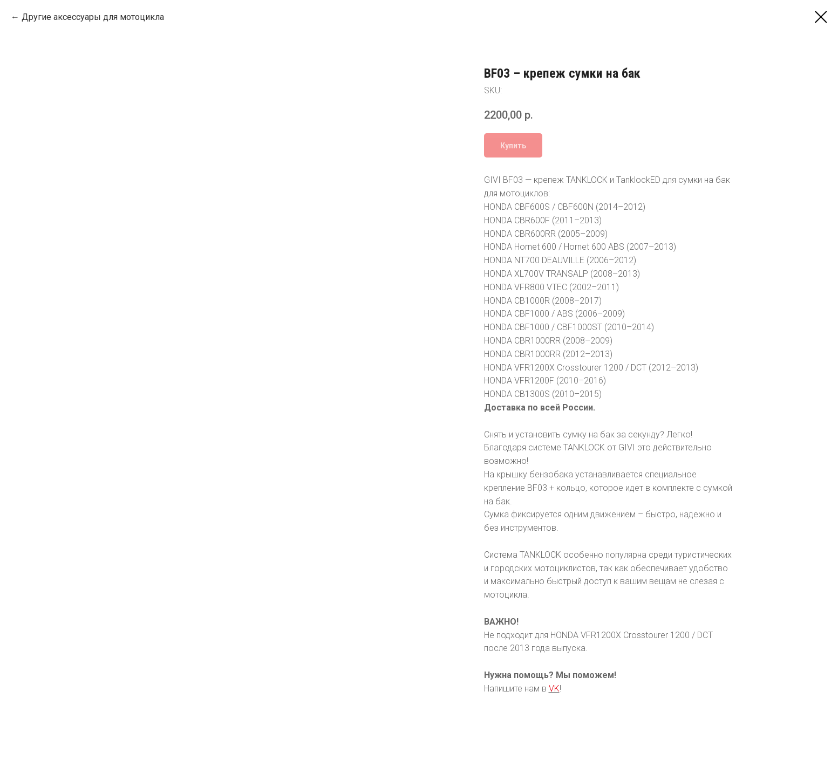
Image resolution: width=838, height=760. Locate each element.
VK (554, 688)
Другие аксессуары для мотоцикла (93, 17)
